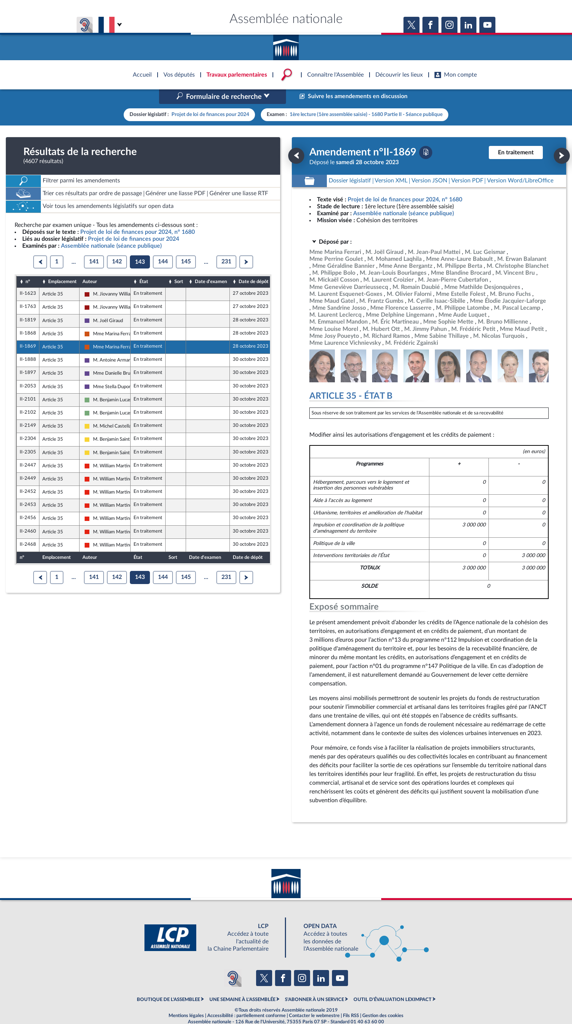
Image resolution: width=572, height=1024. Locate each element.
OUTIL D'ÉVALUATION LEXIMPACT (392, 984)
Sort (178, 266)
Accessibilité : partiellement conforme (246, 1000)
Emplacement (62, 266)
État (143, 266)
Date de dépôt (253, 266)
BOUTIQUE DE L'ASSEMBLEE (168, 984)
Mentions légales (186, 1000)
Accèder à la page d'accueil (286, 45)
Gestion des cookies (382, 1000)
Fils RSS (351, 1000)
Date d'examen (211, 266)
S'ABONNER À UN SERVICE (314, 984)
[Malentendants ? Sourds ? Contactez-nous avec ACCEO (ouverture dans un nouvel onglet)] (232, 962)
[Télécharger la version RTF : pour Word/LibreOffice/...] (520, 165)
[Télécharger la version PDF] (425, 136)
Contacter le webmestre (314, 1000)
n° (28, 266)
